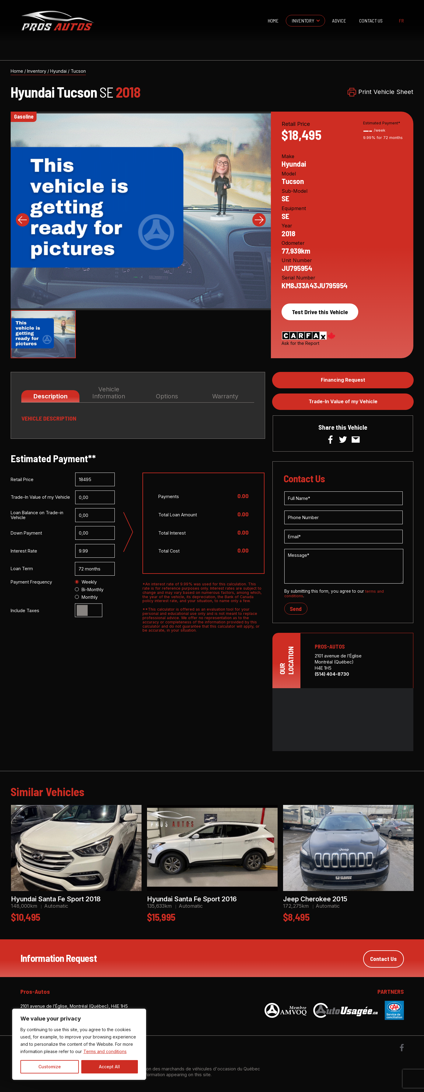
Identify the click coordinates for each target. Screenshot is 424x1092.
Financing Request (343, 380)
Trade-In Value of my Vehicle (343, 403)
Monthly (86, 597)
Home (273, 20)
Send (296, 611)
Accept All (109, 1066)
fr (401, 20)
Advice (339, 20)
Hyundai (58, 71)
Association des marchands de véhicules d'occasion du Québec (194, 1070)
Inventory (303, 20)
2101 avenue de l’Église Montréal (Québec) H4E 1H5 (338, 664)
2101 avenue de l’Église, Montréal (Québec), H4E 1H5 (74, 1008)
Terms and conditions (105, 1051)
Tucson (78, 71)
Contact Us (371, 20)
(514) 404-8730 (332, 676)
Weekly (86, 582)
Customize (49, 1066)
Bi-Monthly (89, 590)
